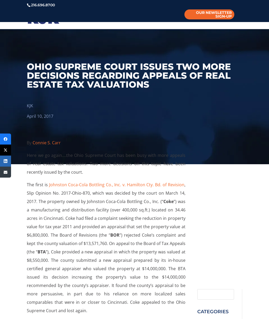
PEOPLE (73, 18)
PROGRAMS (137, 18)
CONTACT (198, 18)
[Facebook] (5, 139)
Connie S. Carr (47, 143)
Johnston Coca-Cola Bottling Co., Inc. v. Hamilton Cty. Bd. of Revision (116, 185)
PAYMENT (223, 18)
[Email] (5, 172)
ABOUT (47, 18)
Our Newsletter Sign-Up (214, 14)
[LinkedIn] (5, 161)
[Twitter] (5, 150)
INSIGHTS (168, 18)
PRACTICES (103, 18)
